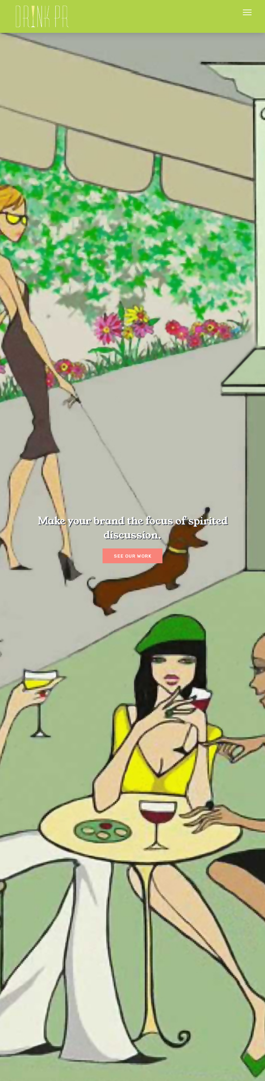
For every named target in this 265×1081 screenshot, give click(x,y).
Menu (247, 12)
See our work (133, 556)
